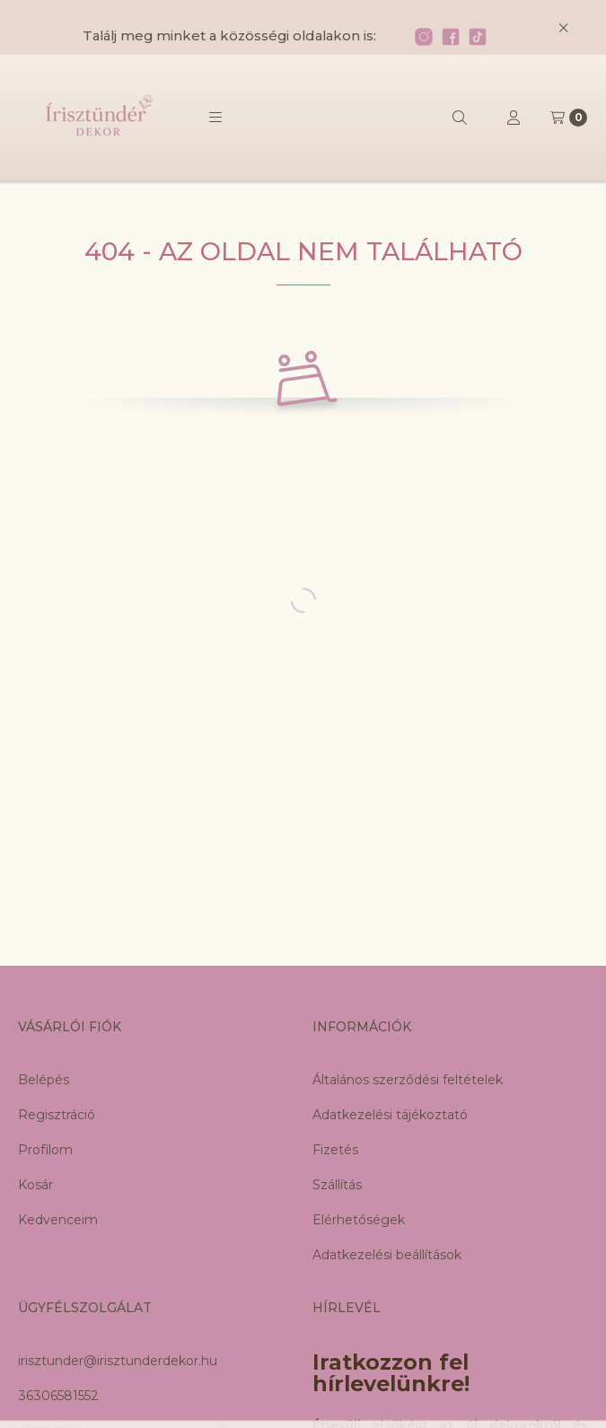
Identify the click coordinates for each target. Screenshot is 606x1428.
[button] (215, 118)
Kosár (35, 1185)
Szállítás (337, 1185)
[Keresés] (460, 118)
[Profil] (513, 118)
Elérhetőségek (358, 1220)
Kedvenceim (58, 1220)
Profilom (45, 1150)
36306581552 (58, 1396)
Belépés (43, 1080)
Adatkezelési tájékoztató (390, 1115)
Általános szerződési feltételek (407, 1080)
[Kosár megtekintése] (568, 118)
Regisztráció (56, 1115)
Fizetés (335, 1150)
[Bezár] (563, 27)
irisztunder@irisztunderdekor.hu (117, 1361)
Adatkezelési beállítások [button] (386, 1255)
